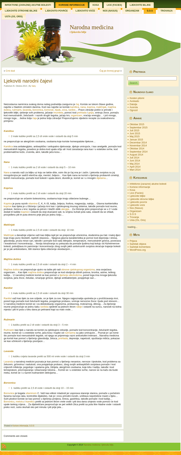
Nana (6, 172)
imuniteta (58, 112)
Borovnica (9, 393)
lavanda (27, 109)
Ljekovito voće (137, 205)
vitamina (32, 203)
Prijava (133, 240)
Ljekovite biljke (137, 195)
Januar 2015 (136, 139)
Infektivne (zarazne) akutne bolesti (148, 183)
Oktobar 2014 (137, 148)
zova (64, 109)
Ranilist (8, 298)
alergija (65, 209)
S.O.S (31, 426)
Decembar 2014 (138, 142)
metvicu (20, 401)
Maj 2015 (134, 136)
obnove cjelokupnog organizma (78, 269)
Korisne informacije (20, 426)
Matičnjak (9, 235)
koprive (7, 206)
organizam (76, 115)
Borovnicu (9, 401)
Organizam (135, 211)
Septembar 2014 (138, 151)
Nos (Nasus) (136, 208)
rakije (79, 306)
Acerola (134, 107)
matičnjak (101, 107)
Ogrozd (134, 110)
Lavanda (8, 361)
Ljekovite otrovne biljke (142, 199)
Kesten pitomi (137, 98)
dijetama (101, 178)
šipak (57, 109)
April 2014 (135, 166)
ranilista (44, 306)
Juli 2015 (134, 130)
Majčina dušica (12, 269)
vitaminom (31, 393)
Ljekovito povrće (138, 202)
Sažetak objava (138, 243)
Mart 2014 (135, 169)
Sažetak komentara (140, 246)
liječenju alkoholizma (71, 275)
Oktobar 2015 (137, 124)
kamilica (74, 107)
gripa (91, 112)
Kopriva (8, 203)
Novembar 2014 (138, 145)
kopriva (91, 107)
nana (83, 107)
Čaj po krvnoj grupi (110, 70)
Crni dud (10, 70)
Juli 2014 (134, 157)
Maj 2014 (134, 163)
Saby (34, 86)
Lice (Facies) (136, 193)
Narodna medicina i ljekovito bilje (98, 445)
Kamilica (8, 146)
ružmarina (70, 332)
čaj (77, 104)
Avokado (134, 101)
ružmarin (17, 109)
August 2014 (136, 154)
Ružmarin (9, 330)
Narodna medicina (91, 27)
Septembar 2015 (138, 127)
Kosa (132, 190)
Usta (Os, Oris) (138, 220)
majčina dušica (36, 272)
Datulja (133, 104)
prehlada (81, 112)
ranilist (71, 109)
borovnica (37, 109)
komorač (49, 109)
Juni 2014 (135, 160)
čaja (34, 118)
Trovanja (134, 217)
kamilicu (30, 401)
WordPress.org (138, 249)
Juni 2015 (135, 133)
